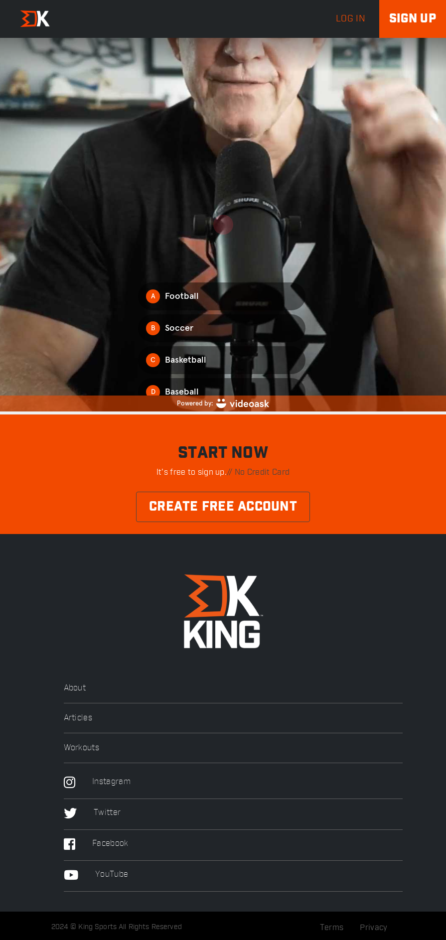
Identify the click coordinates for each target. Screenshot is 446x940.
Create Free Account (223, 507)
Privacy (373, 928)
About (75, 688)
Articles (78, 718)
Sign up (412, 19)
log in (350, 18)
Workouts (81, 748)
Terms (332, 928)
